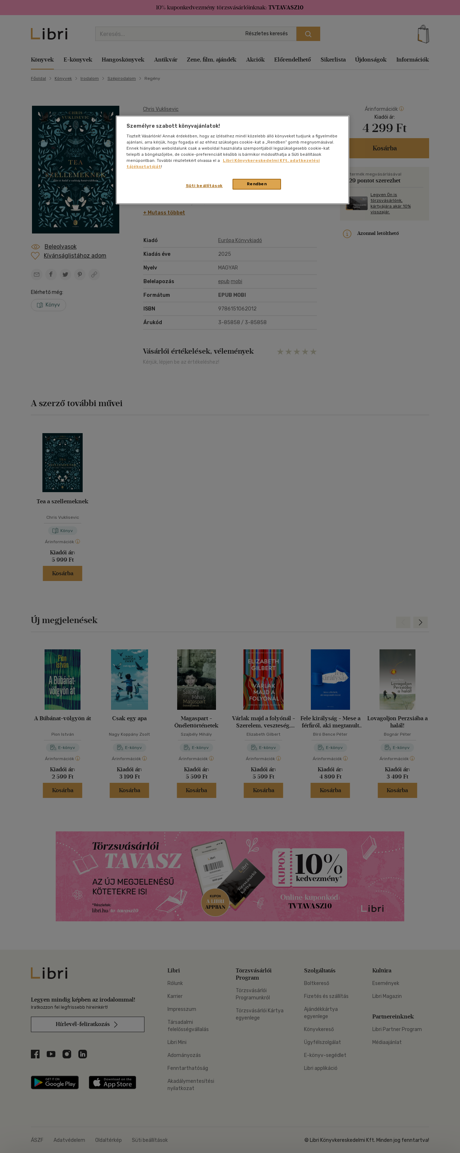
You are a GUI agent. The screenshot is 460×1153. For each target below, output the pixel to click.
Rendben (257, 183)
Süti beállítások (204, 185)
